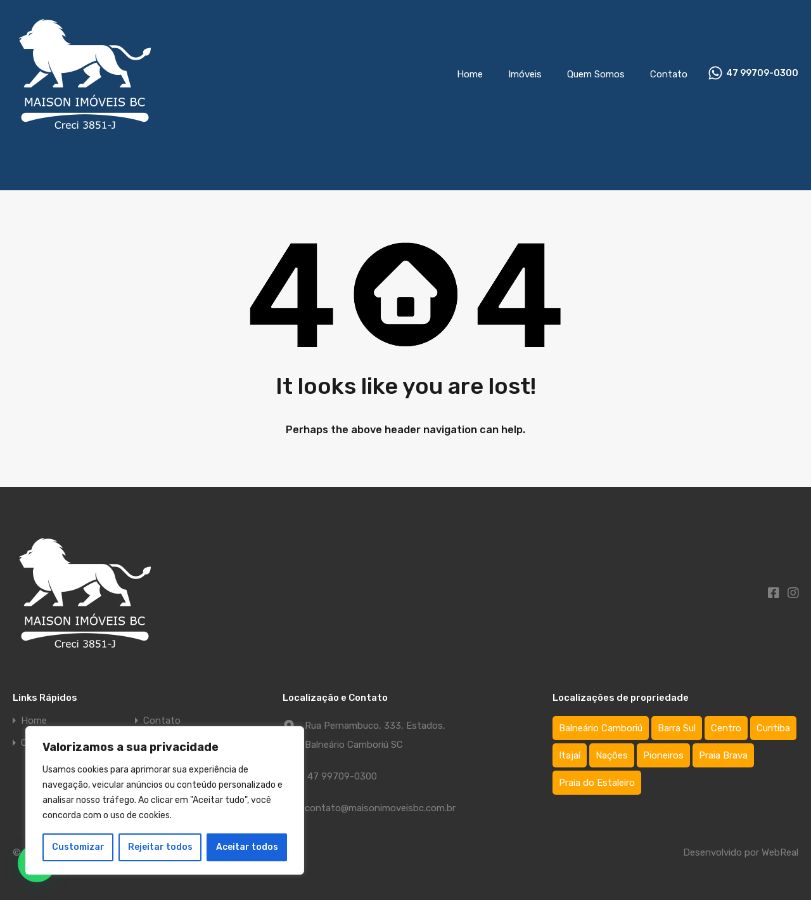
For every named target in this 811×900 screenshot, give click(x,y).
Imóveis (525, 74)
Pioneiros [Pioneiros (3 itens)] (663, 755)
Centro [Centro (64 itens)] (726, 728)
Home (470, 74)
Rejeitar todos (160, 847)
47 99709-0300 (762, 73)
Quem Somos (596, 74)
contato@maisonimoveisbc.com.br (380, 808)
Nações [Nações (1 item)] (612, 755)
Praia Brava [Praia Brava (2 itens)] (723, 755)
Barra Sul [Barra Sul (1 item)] (677, 728)
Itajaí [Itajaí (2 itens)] (569, 755)
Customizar (78, 847)
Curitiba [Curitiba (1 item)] (773, 728)
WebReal (780, 852)
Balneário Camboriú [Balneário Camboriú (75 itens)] (600, 728)
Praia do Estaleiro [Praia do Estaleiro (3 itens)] (597, 782)
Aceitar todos (247, 847)
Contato (668, 74)
